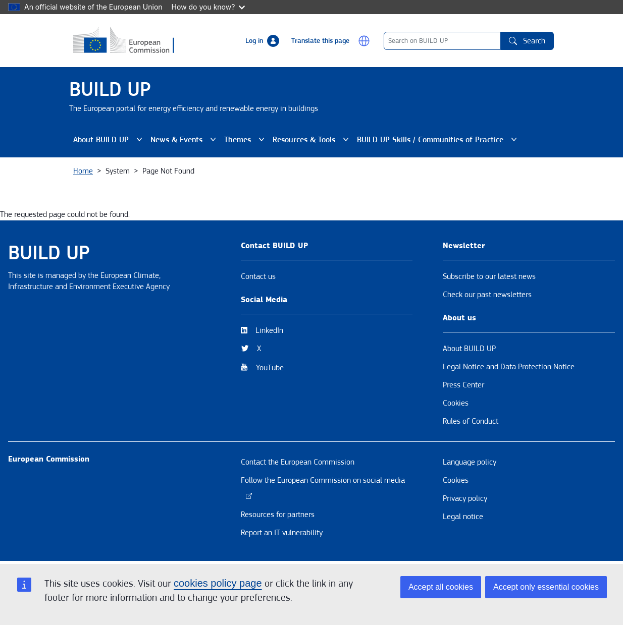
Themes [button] (244, 139)
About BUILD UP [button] (107, 139)
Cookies (456, 403)
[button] (364, 41)
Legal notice (463, 517)
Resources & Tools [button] (311, 139)
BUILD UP (110, 89)
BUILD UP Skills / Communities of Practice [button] (437, 139)
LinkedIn (269, 330)
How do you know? (208, 7)
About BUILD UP (469, 349)
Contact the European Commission (297, 462)
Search (527, 41)
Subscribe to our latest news (489, 276)
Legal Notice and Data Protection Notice (509, 367)
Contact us (258, 276)
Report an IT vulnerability (282, 533)
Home (83, 171)
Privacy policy (465, 498)
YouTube (270, 368)
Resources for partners (278, 514)
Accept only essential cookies (546, 587)
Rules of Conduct (470, 421)
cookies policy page (218, 583)
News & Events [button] (183, 139)
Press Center (463, 385)
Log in (254, 40)
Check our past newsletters (487, 295)
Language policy (469, 462)
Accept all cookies (440, 587)
